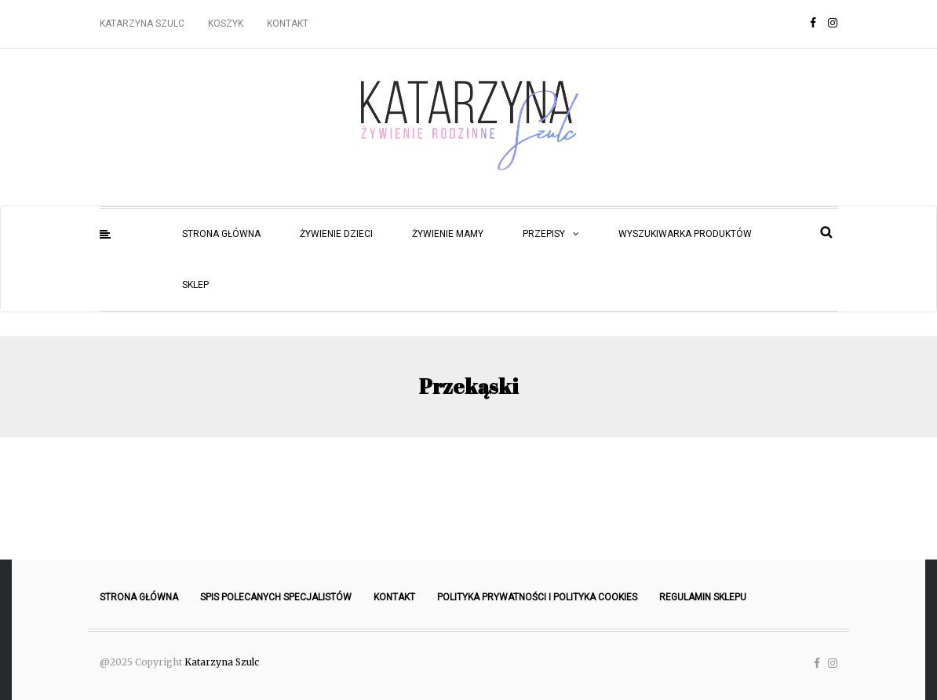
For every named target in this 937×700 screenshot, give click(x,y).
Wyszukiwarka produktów (685, 233)
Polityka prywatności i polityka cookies (537, 597)
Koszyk (225, 23)
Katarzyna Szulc (142, 23)
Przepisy (544, 233)
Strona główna (221, 233)
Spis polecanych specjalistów (276, 597)
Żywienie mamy (447, 233)
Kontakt (287, 23)
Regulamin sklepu (702, 597)
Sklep (195, 284)
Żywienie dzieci (336, 233)
